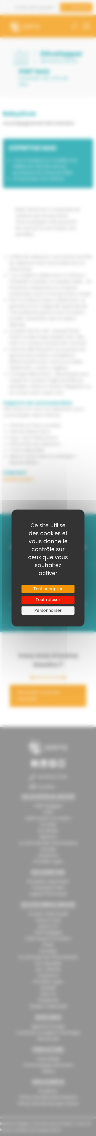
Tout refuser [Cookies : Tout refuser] (48, 600)
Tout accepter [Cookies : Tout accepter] (48, 589)
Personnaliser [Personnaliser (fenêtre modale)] (48, 610)
